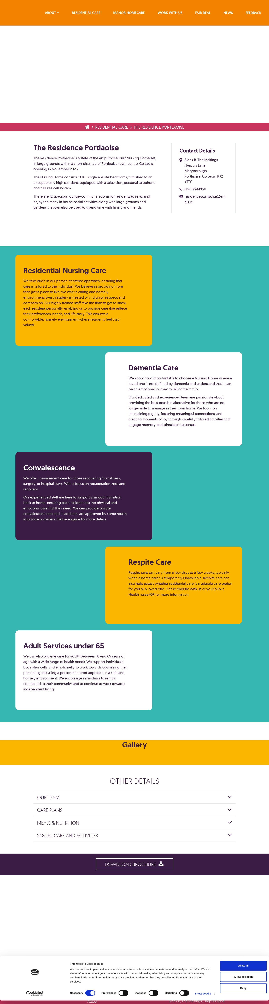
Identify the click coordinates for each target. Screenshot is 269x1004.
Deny (240, 994)
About (52, 13)
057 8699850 (195, 192)
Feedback (252, 13)
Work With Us (170, 13)
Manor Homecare (130, 13)
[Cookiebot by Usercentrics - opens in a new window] (22, 997)
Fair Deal (203, 13)
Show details (180, 995)
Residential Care (87, 13)
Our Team (52, 839)
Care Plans (53, 851)
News (227, 13)
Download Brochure (134, 907)
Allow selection (240, 983)
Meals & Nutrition (62, 864)
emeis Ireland (23, 13)
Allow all (240, 972)
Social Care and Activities (71, 877)
